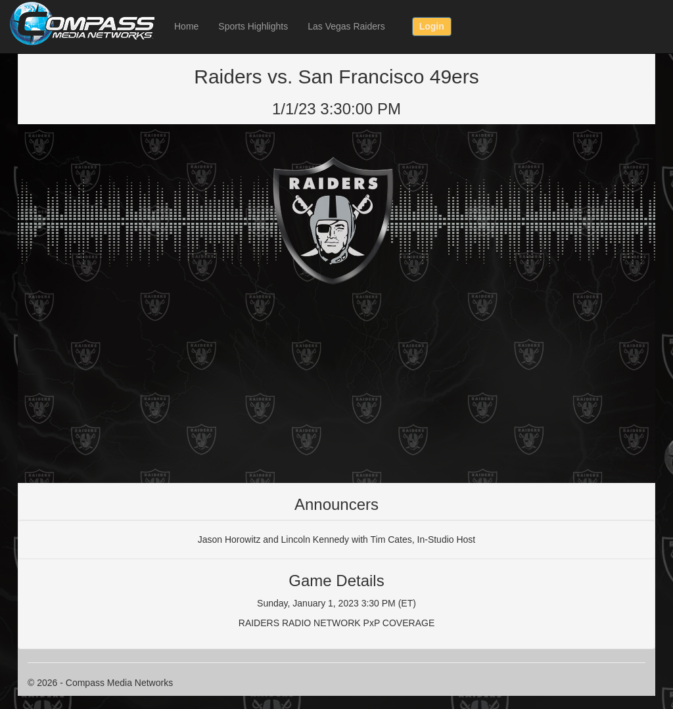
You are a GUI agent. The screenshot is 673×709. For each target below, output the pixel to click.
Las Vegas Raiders (346, 26)
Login (431, 26)
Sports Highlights (253, 26)
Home (186, 26)
